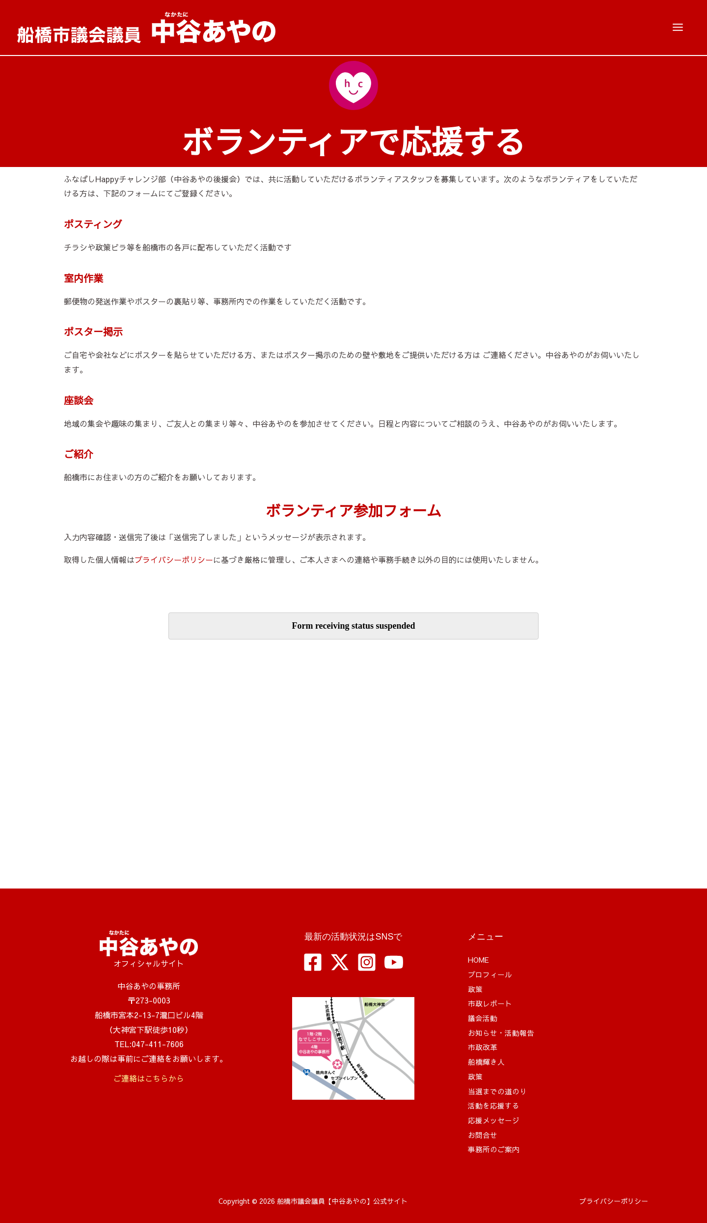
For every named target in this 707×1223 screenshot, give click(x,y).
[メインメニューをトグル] (678, 27)
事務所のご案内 (495, 1148)
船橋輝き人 (487, 1061)
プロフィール (491, 974)
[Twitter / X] (340, 962)
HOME (480, 959)
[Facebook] (313, 962)
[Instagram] (367, 962)
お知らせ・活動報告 (503, 1032)
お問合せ (483, 1134)
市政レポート (491, 1003)
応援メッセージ (495, 1119)
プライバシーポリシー (174, 559)
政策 (476, 988)
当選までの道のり (499, 1090)
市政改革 (483, 1046)
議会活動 (483, 1017)
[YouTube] (394, 962)
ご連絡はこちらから (148, 1078)
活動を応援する (495, 1105)
